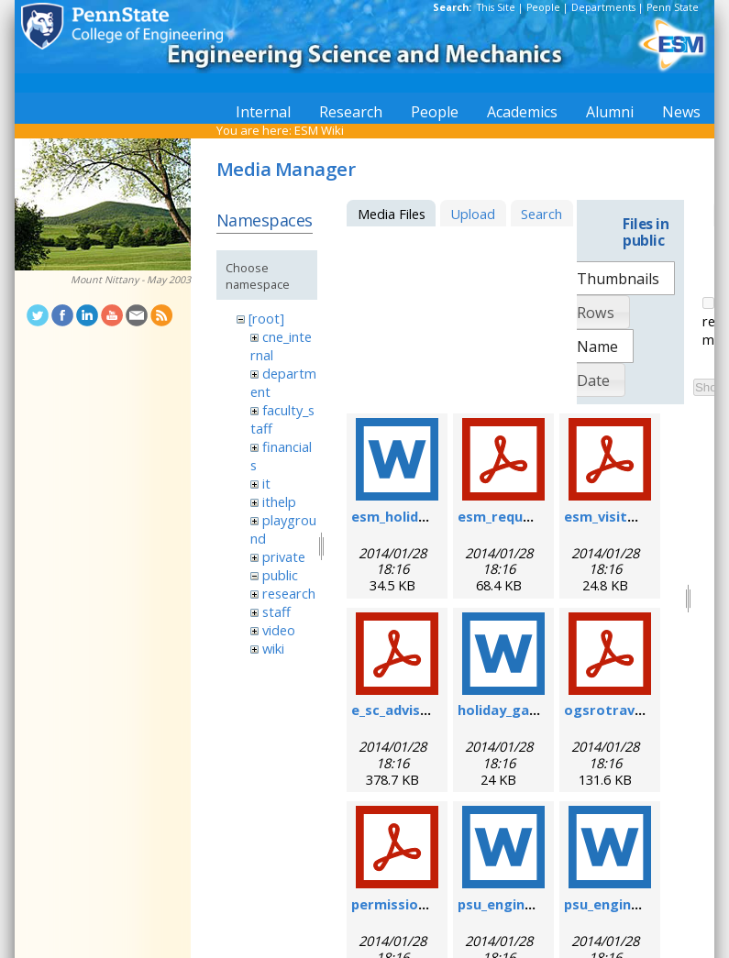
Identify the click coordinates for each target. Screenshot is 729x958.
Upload (472, 213)
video (278, 630)
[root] (266, 318)
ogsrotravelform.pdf (636, 709)
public (280, 575)
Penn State (672, 7)
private (283, 556)
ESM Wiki (319, 130)
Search (541, 213)
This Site (496, 7)
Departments (603, 7)
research (288, 593)
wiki (273, 648)
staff (276, 611)
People (543, 7)
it (266, 483)
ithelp (279, 501)
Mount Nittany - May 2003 (131, 279)
